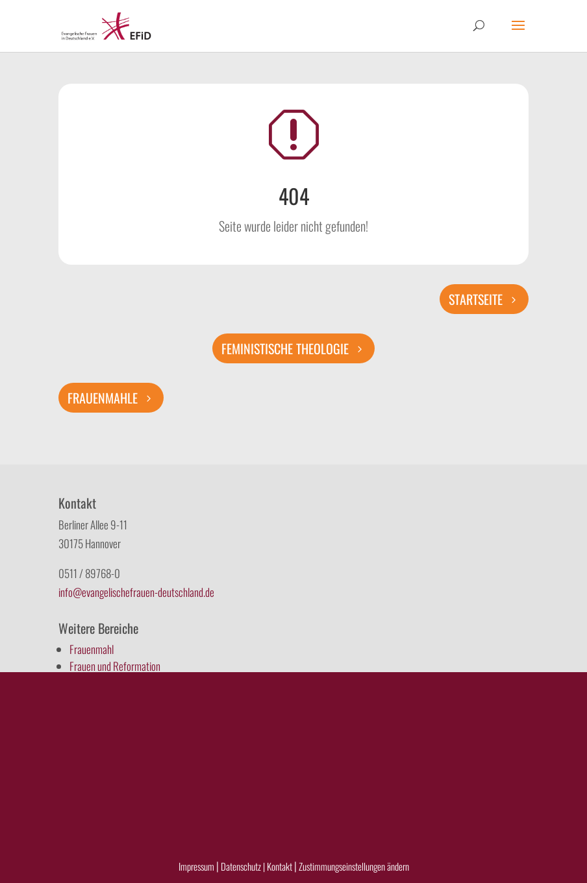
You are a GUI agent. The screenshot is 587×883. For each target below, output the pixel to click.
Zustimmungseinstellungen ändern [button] (354, 866)
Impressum (196, 866)
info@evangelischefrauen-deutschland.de (136, 592)
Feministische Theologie (285, 348)
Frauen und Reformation (114, 666)
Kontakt (280, 866)
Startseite (476, 299)
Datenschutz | (243, 866)
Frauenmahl (91, 649)
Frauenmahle (103, 397)
